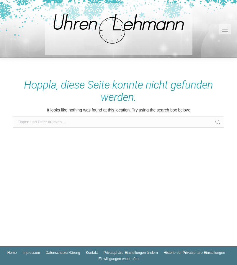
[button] (131, 253)
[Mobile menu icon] (225, 29)
